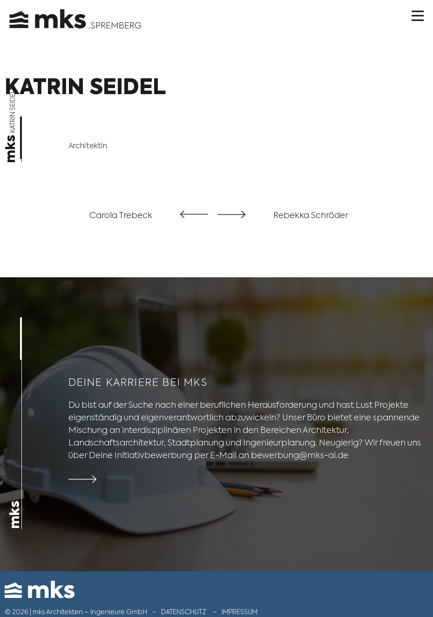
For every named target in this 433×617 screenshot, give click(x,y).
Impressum (239, 612)
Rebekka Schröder (310, 215)
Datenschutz (183, 612)
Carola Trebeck (120, 215)
